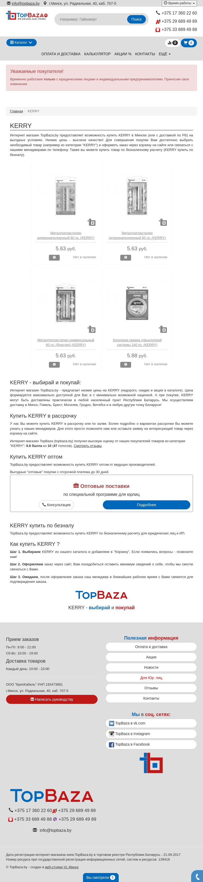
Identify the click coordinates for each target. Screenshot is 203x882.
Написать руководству (51, 699)
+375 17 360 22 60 (176, 13)
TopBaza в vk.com (127, 723)
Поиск (136, 19)
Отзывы (151, 688)
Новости (151, 667)
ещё (165, 54)
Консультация (56, 505)
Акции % (122, 54)
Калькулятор (97, 54)
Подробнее (146, 505)
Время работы (179, 3)
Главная (16, 111)
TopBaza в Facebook (129, 744)
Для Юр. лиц (151, 678)
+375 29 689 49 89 (176, 21)
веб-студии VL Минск (62, 867)
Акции (151, 657)
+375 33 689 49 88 (176, 29)
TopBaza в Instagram (129, 734)
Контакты (145, 54)
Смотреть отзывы (88, 446)
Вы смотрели (100, 877)
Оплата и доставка (61, 54)
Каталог (18, 42)
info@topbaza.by (23, 3)
